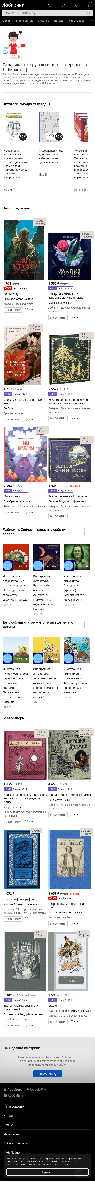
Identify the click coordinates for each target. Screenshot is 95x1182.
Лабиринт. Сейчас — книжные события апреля (35, 531)
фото (40, 223)
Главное (43, 20)
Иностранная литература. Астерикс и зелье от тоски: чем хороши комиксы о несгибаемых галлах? (45, 683)
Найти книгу (47, 1074)
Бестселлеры (14, 718)
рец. (39, 220)
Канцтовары (77, 20)
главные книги (73, 80)
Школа (58, 20)
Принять (47, 1172)
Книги (6, 20)
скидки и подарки (44, 80)
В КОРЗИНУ (13, 310)
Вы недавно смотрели (22, 1047)
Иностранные (24, 20)
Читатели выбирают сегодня (26, 104)
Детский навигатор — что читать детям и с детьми (38, 624)
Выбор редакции (16, 208)
